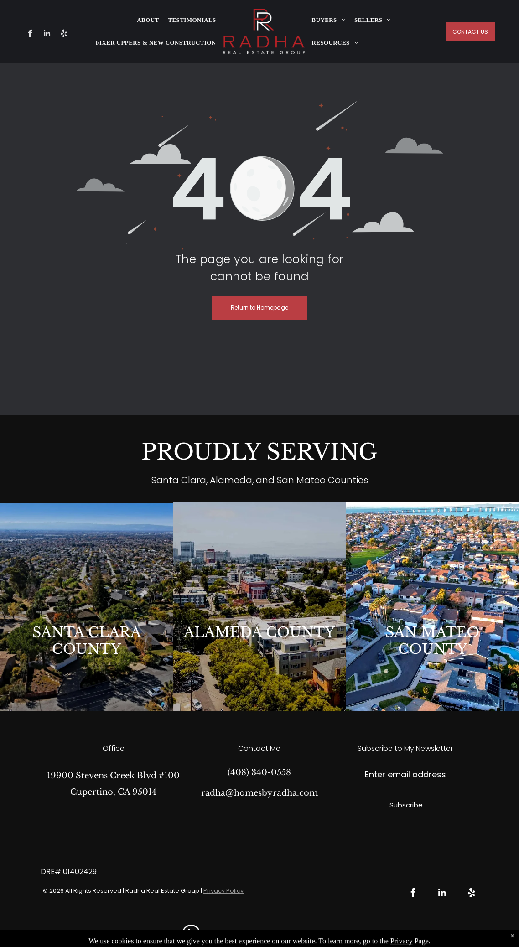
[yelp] (64, 34)
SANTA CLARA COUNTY (86, 640)
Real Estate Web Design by (307, 933)
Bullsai (359, 933)
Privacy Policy (223, 890)
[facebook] (30, 34)
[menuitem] (147, 20)
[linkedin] (47, 34)
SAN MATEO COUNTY (432, 640)
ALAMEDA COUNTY (259, 632)
